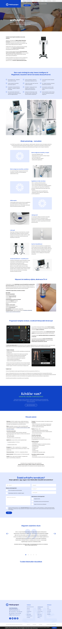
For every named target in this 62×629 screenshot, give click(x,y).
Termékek (15, 17)
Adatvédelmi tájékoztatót (25, 507)
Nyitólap (11, 17)
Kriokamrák (28, 609)
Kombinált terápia (40, 611)
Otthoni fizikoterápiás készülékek (41, 3)
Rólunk (48, 606)
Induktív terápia (29, 614)
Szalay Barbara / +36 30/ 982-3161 (16, 611)
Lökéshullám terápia (40, 606)
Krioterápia (39, 608)
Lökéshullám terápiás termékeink (31, 17)
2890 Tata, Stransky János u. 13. (14, 610)
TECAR (28, 612)
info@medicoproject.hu (16, 614)
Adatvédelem (34, 624)
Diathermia (39, 612)
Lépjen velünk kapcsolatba (31, 405)
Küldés (9, 512)
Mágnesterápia (39, 614)
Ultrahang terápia (29, 611)
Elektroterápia (39, 609)
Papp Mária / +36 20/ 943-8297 (16, 613)
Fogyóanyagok (49, 609)
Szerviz (48, 608)
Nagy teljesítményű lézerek (30, 606)
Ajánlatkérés (27, 5)
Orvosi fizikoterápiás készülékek (28, 3)
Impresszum (28, 624)
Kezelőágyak (28, 617)
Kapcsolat (48, 612)
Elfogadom (54, 627)
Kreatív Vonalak (54, 624)
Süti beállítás (40, 624)
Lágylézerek (28, 608)
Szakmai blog (49, 611)
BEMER (39, 617)
